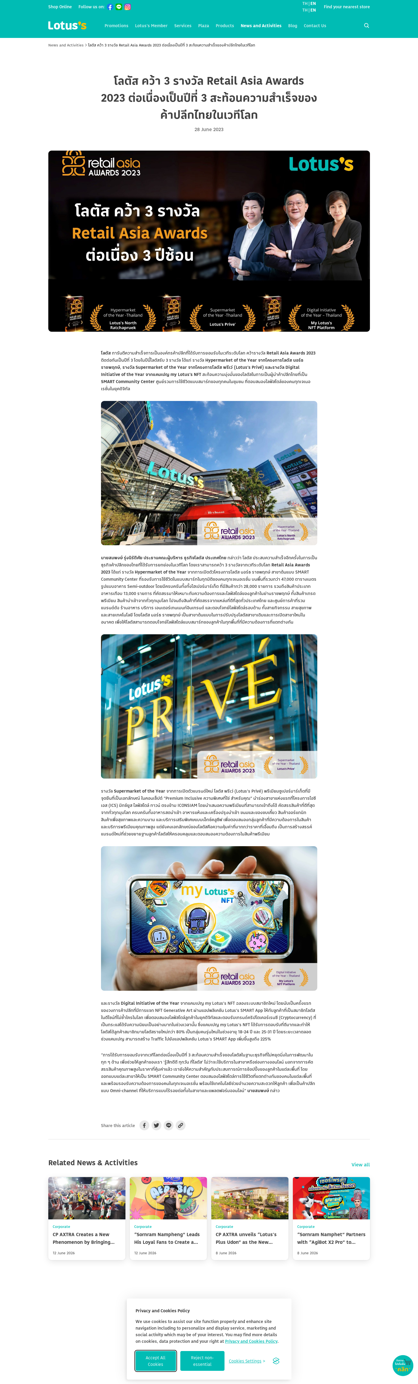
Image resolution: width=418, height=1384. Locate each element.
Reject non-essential (202, 1361)
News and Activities (261, 25)
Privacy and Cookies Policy (251, 1341)
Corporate (61, 1226)
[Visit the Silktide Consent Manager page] (276, 1361)
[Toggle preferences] (247, 1361)
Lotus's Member (151, 25)
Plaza (203, 25)
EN (313, 3)
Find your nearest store (347, 6)
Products (225, 25)
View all (361, 1164)
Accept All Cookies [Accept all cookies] (155, 1361)
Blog (292, 25)
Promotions (116, 25)
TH (305, 3)
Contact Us (315, 25)
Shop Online (60, 6)
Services (183, 25)
